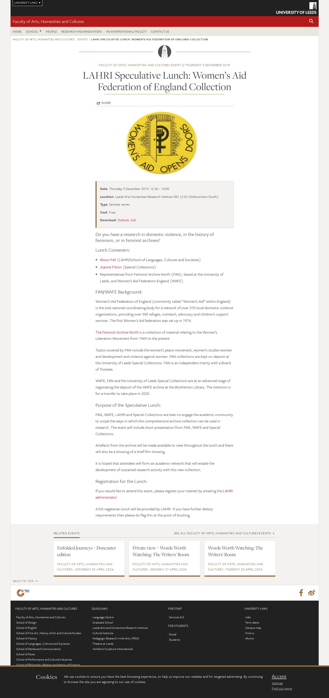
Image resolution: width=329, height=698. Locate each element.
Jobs (248, 617)
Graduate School (103, 622)
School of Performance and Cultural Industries (44, 659)
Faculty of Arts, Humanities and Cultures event (140, 65)
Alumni (249, 638)
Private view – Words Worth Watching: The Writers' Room (160, 551)
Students (174, 639)
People (51, 31)
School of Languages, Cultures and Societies (43, 643)
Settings (277, 683)
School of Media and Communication (38, 649)
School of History (26, 638)
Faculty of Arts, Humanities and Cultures (48, 21)
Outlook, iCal (127, 219)
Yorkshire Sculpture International (113, 649)
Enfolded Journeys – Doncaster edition (86, 551)
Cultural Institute (103, 633)
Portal (172, 634)
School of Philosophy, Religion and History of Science (48, 665)
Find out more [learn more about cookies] (282, 688)
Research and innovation (81, 31)
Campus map (253, 628)
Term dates (252, 622)
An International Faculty (126, 31)
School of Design (26, 622)
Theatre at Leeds (102, 643)
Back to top (23, 581)
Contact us (160, 31)
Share (106, 102)
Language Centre (103, 617)
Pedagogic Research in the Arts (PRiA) (116, 638)
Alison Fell (108, 259)
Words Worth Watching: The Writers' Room (235, 551)
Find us (249, 633)
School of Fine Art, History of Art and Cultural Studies (48, 633)
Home (17, 31)
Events (83, 39)
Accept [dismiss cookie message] (279, 676)
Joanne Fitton (111, 267)
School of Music (25, 654)
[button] (311, 21)
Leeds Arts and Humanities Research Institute (120, 628)
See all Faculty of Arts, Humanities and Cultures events (222, 533)
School (32, 31)
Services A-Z (176, 617)
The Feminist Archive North (117, 332)
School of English (26, 628)
